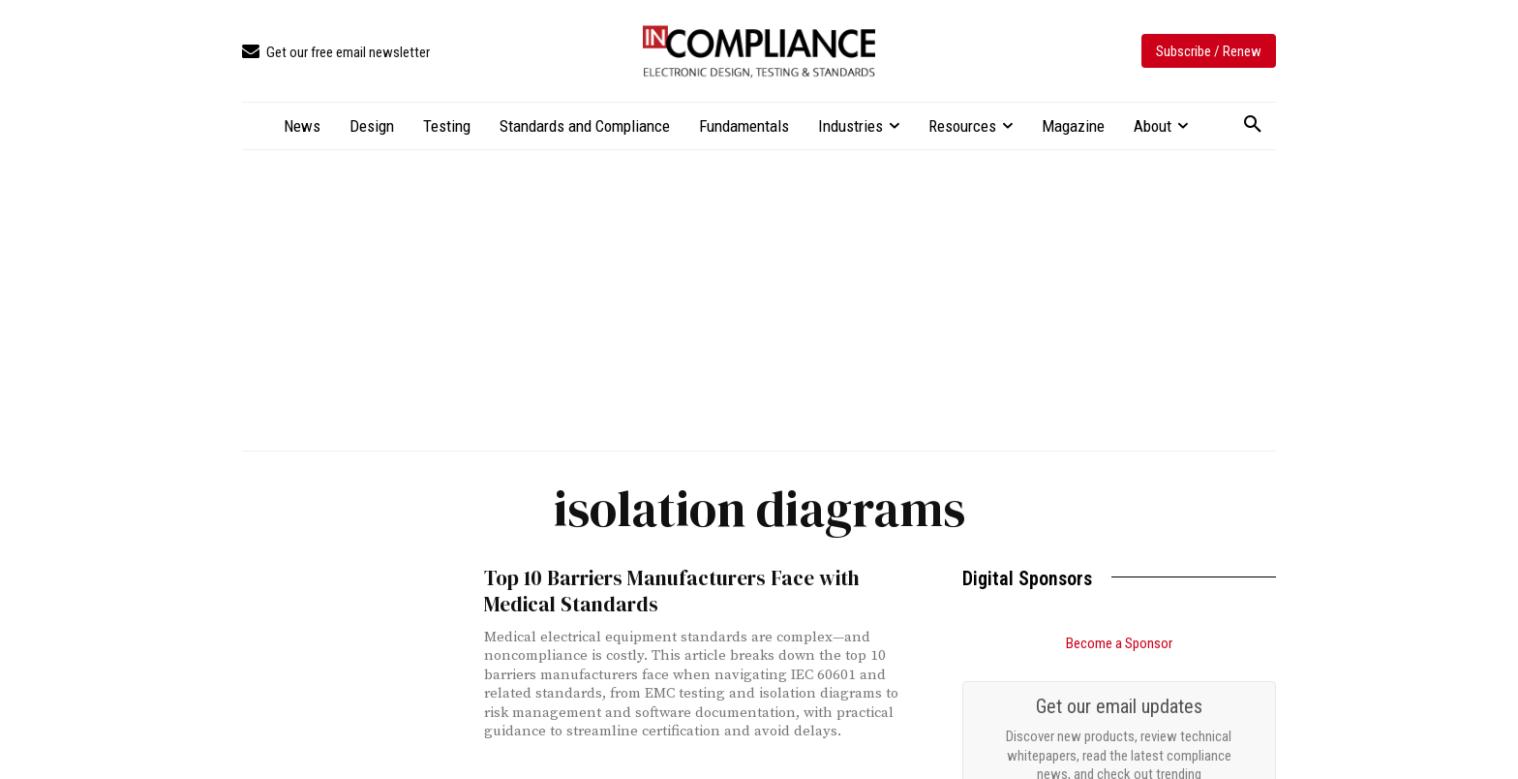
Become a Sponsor (1119, 643)
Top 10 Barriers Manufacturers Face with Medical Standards (669, 591)
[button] (1253, 125)
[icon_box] (336, 53)
